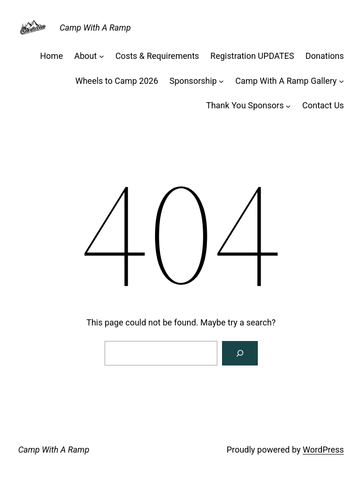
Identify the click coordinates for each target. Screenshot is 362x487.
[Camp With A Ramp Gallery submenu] (341, 81)
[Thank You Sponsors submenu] (288, 105)
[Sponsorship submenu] (221, 81)
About (85, 56)
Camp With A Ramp (95, 27)
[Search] (240, 353)
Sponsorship (193, 81)
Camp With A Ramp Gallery (286, 81)
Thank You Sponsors (245, 105)
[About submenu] (101, 56)
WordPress (323, 450)
